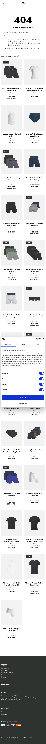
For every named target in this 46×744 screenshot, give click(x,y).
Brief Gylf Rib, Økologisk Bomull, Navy (34, 135)
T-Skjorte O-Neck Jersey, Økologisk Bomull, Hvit (34, 89)
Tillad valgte (23, 403)
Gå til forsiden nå (34, 48)
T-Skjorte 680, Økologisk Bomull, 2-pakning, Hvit (11, 584)
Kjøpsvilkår (4, 670)
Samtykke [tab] (8, 344)
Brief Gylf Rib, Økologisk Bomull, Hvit (11, 630)
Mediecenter (5, 677)
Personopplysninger (7, 673)
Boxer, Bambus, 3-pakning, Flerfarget (11, 179)
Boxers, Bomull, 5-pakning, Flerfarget (34, 451)
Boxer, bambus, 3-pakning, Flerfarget (11, 495)
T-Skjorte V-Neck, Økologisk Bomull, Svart (34, 584)
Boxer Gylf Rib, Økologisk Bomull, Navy (34, 179)
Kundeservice (5, 668)
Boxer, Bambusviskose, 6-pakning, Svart (34, 270)
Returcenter (5, 685)
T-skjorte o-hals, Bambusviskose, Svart (11, 540)
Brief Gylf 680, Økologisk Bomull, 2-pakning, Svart (11, 451)
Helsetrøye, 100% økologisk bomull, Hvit (11, 135)
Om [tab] (38, 344)
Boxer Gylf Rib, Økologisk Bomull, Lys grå (11, 316)
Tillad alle (23, 397)
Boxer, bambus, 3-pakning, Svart (34, 316)
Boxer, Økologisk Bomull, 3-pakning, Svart (11, 89)
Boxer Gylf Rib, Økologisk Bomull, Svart (11, 224)
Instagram (4, 714)
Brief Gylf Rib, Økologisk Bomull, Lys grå (34, 407)
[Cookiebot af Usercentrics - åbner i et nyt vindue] (36, 339)
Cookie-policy (5, 675)
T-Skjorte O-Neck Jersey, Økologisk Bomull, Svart (34, 540)
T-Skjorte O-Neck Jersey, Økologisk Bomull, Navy (11, 407)
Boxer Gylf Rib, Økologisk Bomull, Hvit (34, 495)
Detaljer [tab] (23, 344)
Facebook (4, 712)
